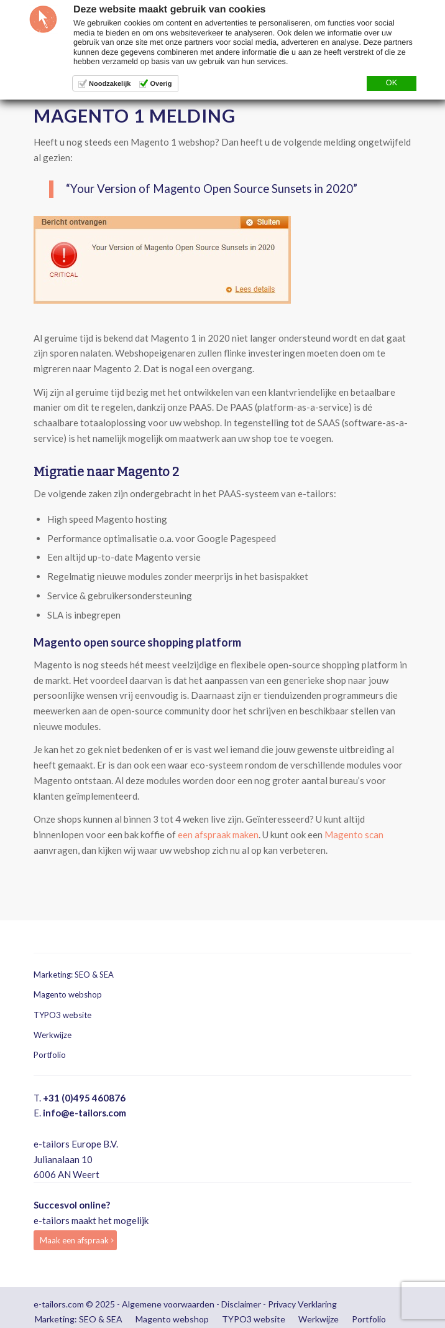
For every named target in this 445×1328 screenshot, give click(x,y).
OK (391, 82)
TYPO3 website (62, 1015)
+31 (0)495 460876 (84, 1097)
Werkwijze (52, 1035)
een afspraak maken (218, 834)
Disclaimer (241, 1304)
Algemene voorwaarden (168, 1304)
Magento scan (353, 834)
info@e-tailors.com (84, 1112)
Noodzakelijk (110, 84)
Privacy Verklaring (302, 1304)
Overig (161, 84)
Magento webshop (68, 994)
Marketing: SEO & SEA (74, 975)
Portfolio (50, 1055)
